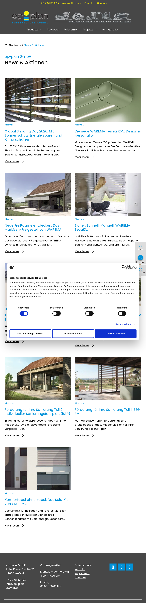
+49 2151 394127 (49, 3)
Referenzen (71, 29)
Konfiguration (110, 29)
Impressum (82, 573)
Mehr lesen (14, 161)
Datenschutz (83, 565)
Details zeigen (123, 324)
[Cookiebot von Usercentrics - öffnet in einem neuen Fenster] (124, 267)
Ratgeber (53, 29)
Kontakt (89, 3)
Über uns (102, 3)
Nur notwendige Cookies (30, 333)
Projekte (88, 29)
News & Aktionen (71, 3)
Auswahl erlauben (73, 333)
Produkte (32, 29)
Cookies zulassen (116, 333)
